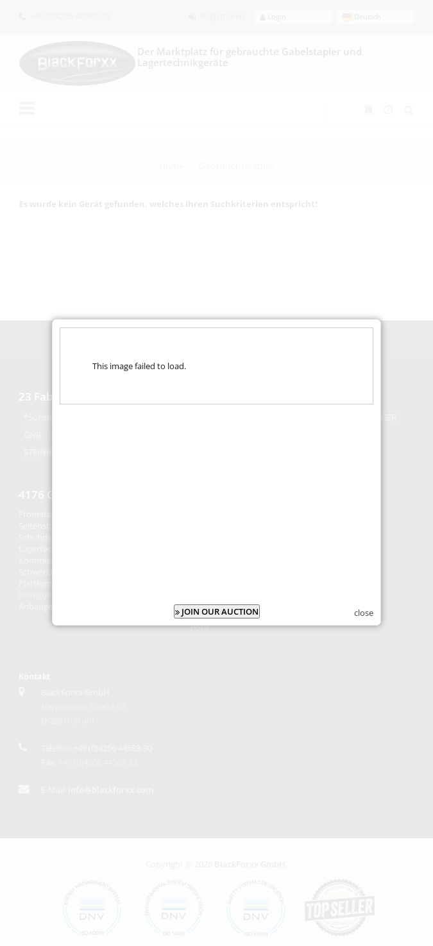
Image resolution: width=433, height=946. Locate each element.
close (363, 604)
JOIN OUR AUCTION (217, 603)
